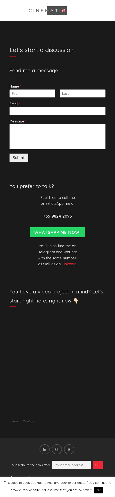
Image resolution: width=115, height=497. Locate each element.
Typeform (28, 421)
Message (18, 121)
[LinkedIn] (45, 449)
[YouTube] (69, 449)
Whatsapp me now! (57, 232)
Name (15, 86)
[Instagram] (57, 449)
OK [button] (99, 490)
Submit (19, 157)
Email (15, 104)
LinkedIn (69, 264)
